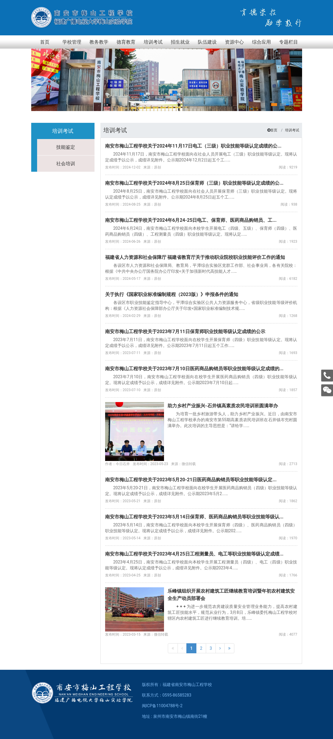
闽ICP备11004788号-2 (162, 705)
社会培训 (65, 163)
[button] (274, 104)
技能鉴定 (65, 147)
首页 (273, 130)
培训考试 (292, 130)
